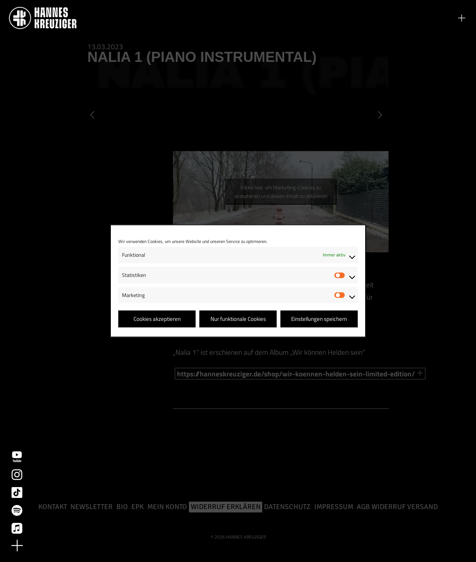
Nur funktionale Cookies (238, 319)
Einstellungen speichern (319, 319)
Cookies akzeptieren (157, 319)
